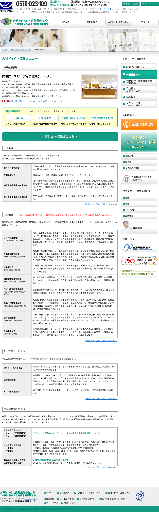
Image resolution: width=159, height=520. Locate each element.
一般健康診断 (139, 74)
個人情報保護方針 (87, 499)
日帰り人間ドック (139, 67)
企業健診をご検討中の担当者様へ (139, 178)
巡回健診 (139, 97)
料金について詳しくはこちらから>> (101, 204)
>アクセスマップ (30, 498)
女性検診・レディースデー (139, 89)
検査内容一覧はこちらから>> (22, 101)
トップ (4, 49)
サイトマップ (151, 3)
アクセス (145, 22)
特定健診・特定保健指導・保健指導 (139, 82)
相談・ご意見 (132, 3)
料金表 (139, 162)
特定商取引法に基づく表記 (113, 499)
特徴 (139, 204)
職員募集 (139, 227)
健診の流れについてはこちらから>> (55, 101)
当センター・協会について (120, 493)
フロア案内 (139, 210)
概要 (139, 198)
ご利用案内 (92, 22)
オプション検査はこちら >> (59, 136)
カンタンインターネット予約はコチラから (139, 142)
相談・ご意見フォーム (107, 9)
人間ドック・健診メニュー (119, 22)
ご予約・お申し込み (139, 124)
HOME (65, 22)
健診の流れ (139, 156)
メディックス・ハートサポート (139, 104)
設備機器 (139, 216)
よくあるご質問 (139, 168)
